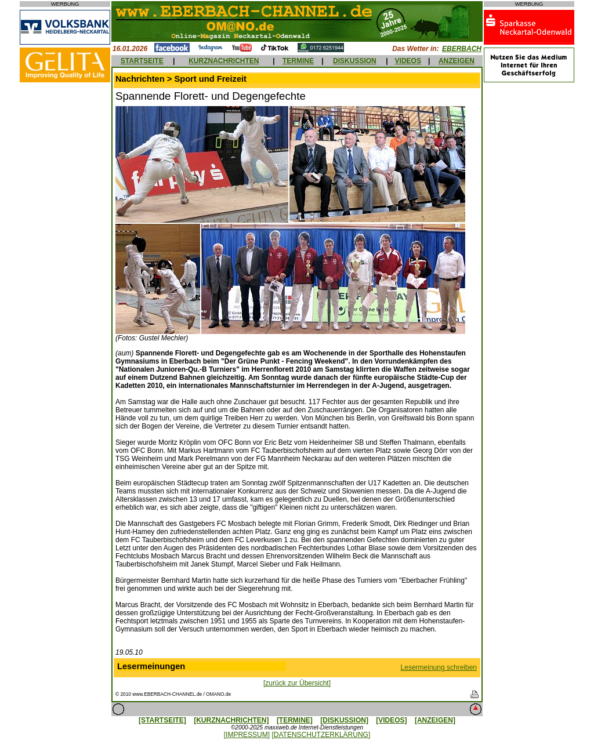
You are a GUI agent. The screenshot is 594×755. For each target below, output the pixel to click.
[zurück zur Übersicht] (297, 683)
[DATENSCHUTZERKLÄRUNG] (320, 735)
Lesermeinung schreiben (439, 667)
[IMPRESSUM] (247, 735)
